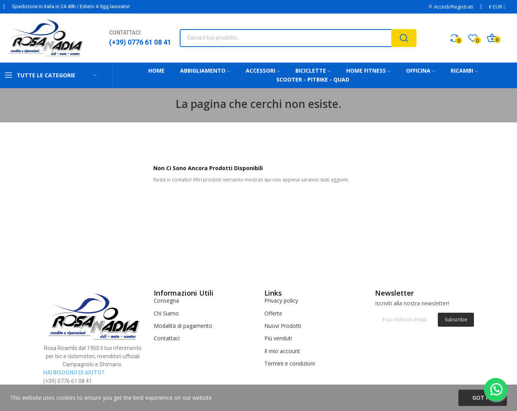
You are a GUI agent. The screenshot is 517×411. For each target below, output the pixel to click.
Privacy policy (281, 300)
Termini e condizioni (289, 363)
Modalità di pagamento (183, 325)
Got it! (482, 397)
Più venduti (278, 338)
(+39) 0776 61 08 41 (140, 42)
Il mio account (282, 351)
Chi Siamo (166, 313)
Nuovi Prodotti (282, 325)
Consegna (166, 300)
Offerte (273, 313)
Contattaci (167, 338)
